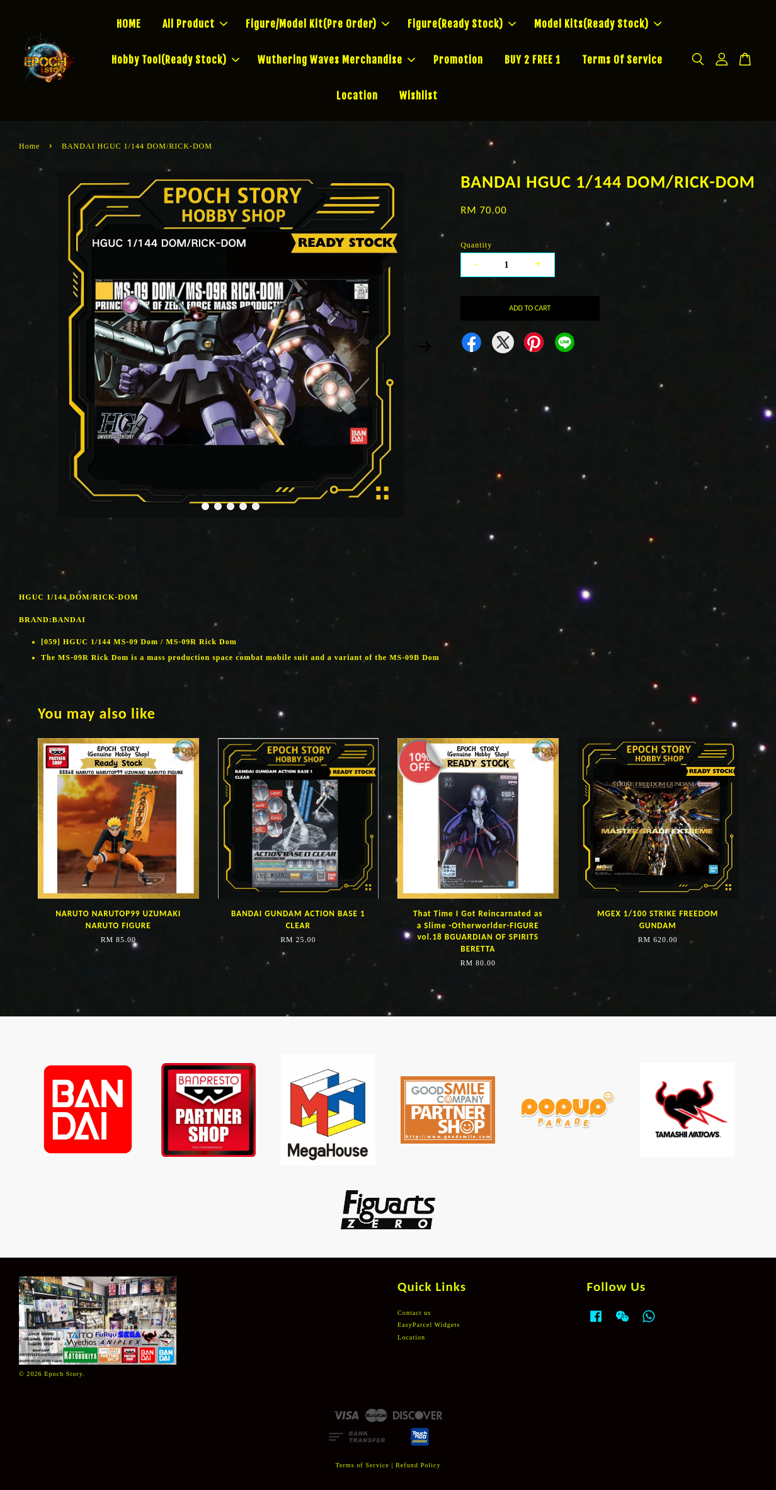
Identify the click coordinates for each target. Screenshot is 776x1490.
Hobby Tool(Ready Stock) (175, 60)
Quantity (476, 245)
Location (357, 95)
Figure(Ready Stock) (462, 24)
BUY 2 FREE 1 (533, 60)
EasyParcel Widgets (428, 1324)
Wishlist (418, 95)
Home (29, 146)
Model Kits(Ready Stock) (597, 24)
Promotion (458, 60)
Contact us (414, 1312)
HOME (129, 24)
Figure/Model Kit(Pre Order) (317, 24)
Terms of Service (362, 1465)
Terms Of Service (622, 60)
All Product (195, 24)
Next (424, 346)
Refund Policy (418, 1465)
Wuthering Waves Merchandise (336, 60)
